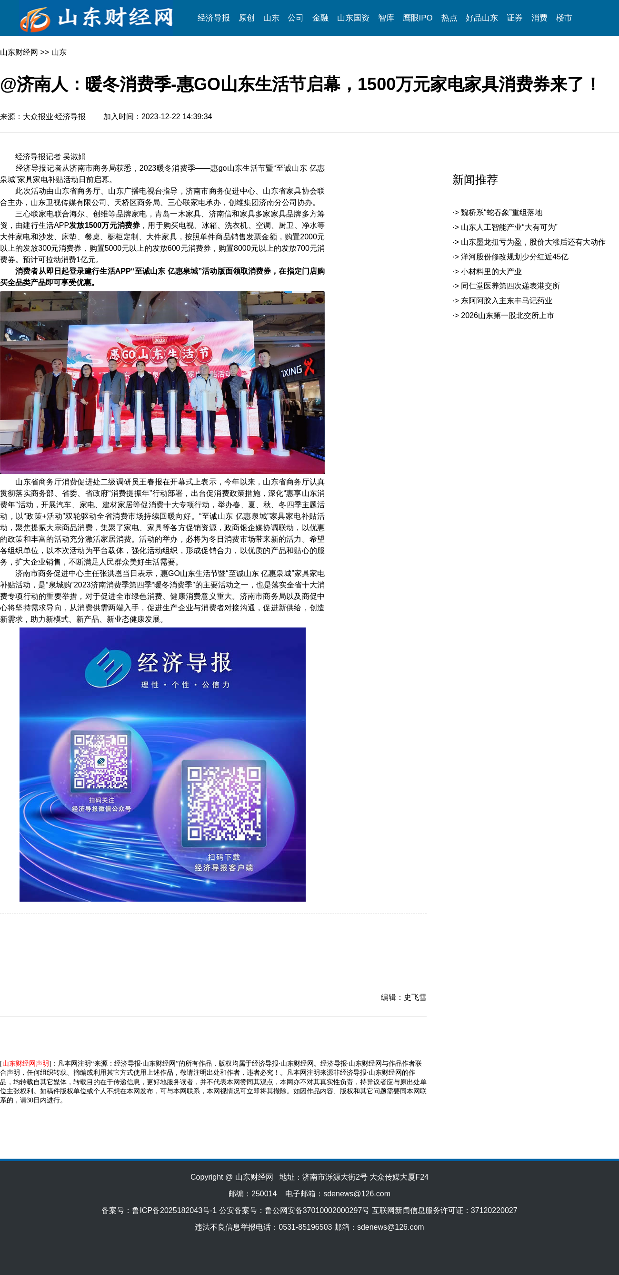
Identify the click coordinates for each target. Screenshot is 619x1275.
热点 (449, 17)
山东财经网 (19, 52)
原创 (247, 17)
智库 (386, 17)
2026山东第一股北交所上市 (507, 315)
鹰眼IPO (418, 17)
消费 (539, 17)
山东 (271, 17)
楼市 (564, 17)
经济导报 (214, 17)
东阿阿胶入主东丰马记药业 (506, 301)
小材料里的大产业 (491, 271)
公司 (296, 17)
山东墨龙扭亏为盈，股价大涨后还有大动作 (533, 242)
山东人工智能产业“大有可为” (509, 227)
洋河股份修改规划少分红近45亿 (515, 257)
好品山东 (482, 17)
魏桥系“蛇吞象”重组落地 (501, 212)
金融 (320, 17)
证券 (515, 17)
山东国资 (353, 17)
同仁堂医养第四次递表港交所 (510, 286)
